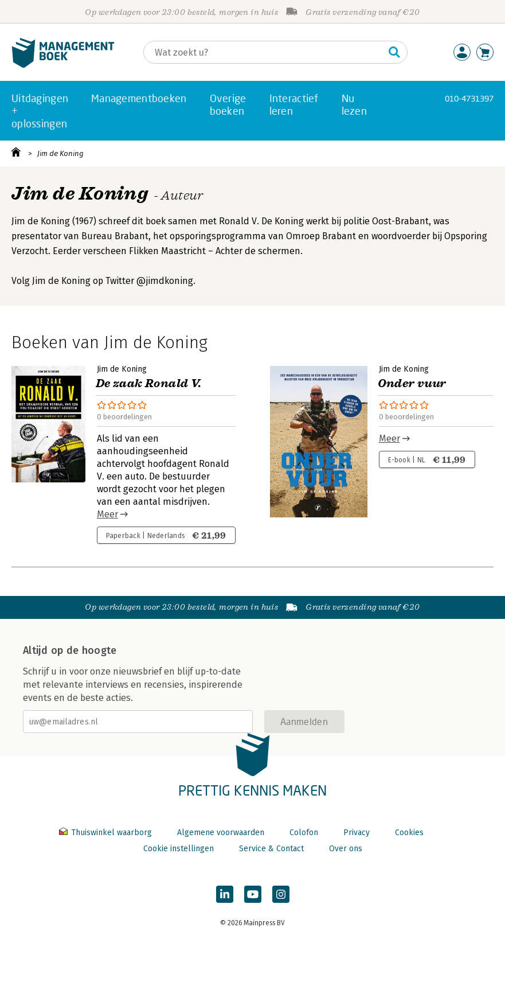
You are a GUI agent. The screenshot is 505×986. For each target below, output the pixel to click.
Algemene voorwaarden (220, 832)
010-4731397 (469, 98)
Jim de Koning (60, 153)
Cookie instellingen (178, 849)
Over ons (345, 849)
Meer (107, 514)
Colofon (303, 832)
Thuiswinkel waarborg (106, 832)
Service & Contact (271, 849)
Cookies (409, 832)
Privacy (356, 832)
